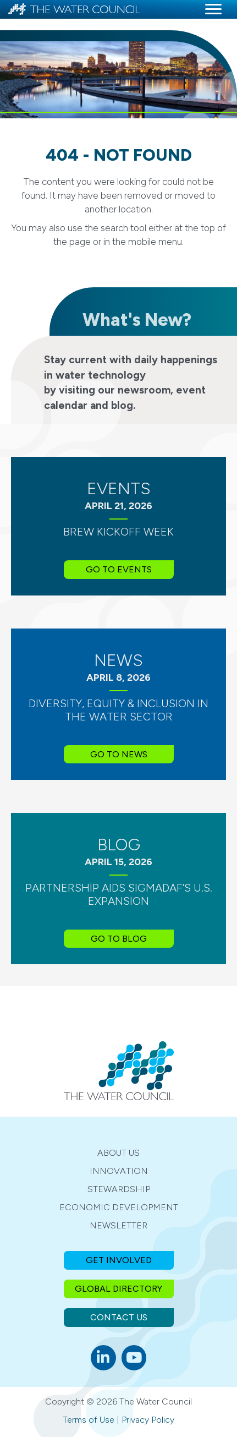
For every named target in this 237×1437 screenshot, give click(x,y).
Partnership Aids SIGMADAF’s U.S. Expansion (118, 894)
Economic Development (118, 1207)
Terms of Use (88, 1419)
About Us (118, 1153)
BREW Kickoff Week (118, 531)
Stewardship (118, 1189)
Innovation (119, 1171)
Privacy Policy (148, 1419)
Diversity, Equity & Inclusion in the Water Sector (118, 710)
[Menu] (213, 9)
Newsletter (118, 1225)
